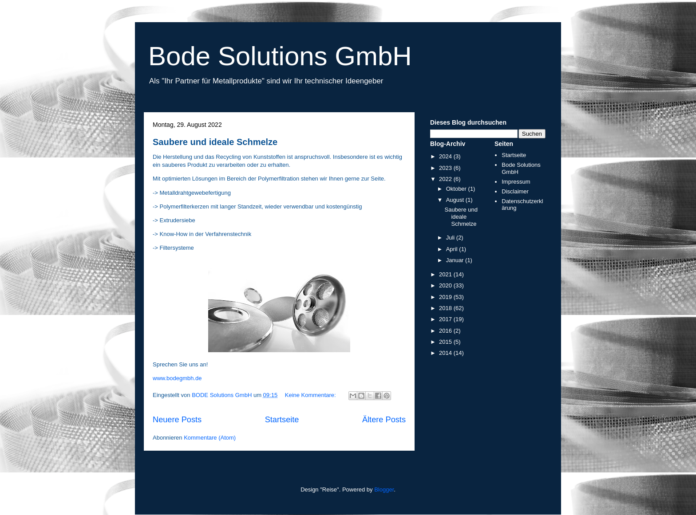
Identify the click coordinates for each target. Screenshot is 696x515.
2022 (446, 179)
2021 (446, 274)
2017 (446, 319)
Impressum (516, 181)
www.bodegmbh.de (177, 378)
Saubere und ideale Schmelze (215, 142)
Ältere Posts (384, 419)
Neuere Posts (177, 419)
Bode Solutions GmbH (280, 56)
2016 (446, 330)
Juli (451, 237)
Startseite (282, 419)
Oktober (457, 188)
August (456, 200)
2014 (446, 353)
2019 (446, 297)
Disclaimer (515, 191)
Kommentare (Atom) (210, 437)
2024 (446, 156)
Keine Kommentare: (311, 395)
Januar (455, 260)
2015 (446, 341)
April (452, 249)
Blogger (384, 489)
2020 (446, 285)
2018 (446, 308)
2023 (446, 168)
